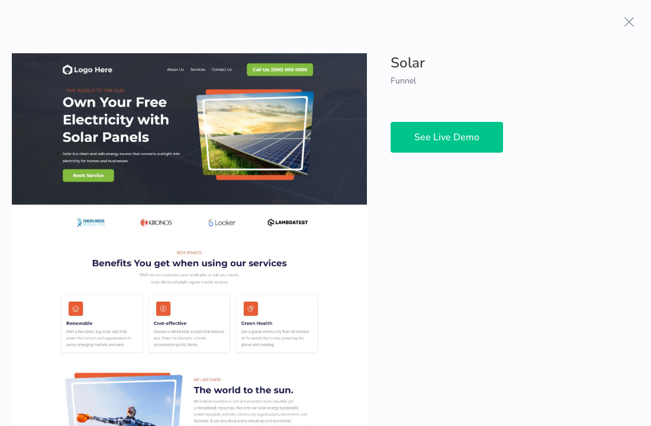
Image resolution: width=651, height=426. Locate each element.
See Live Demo (446, 137)
